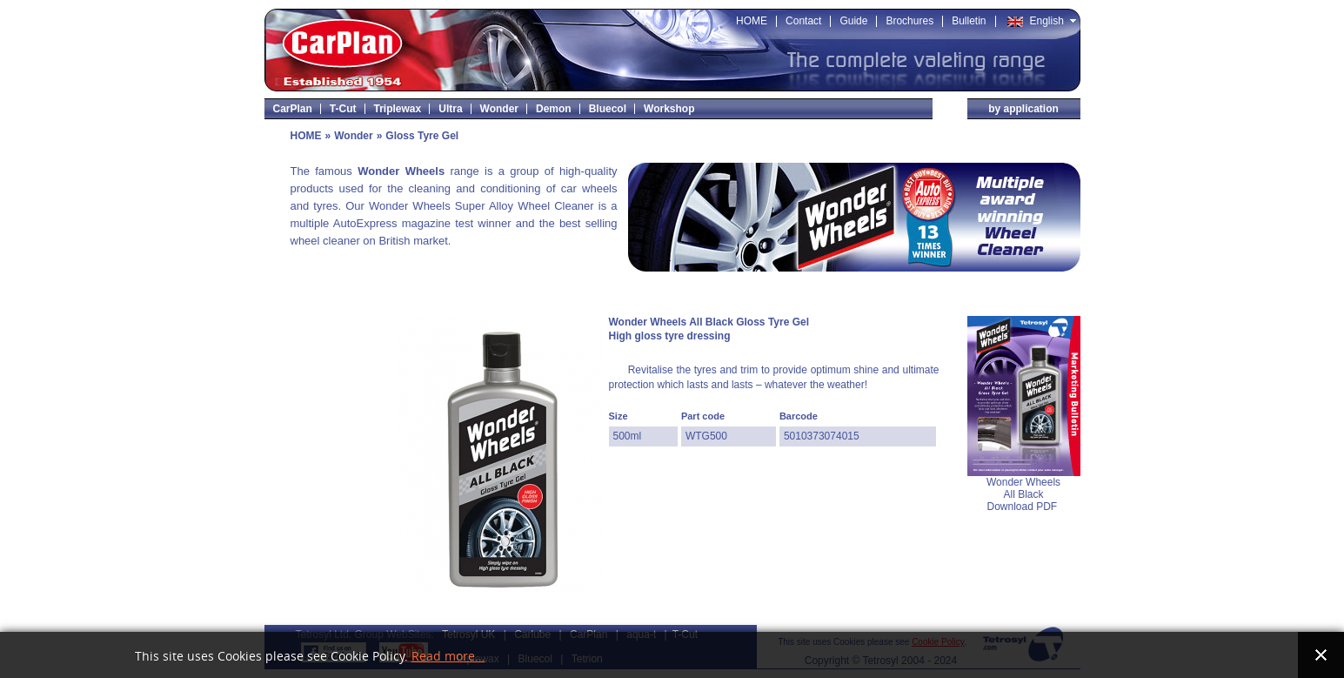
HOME (306, 136)
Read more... (448, 656)
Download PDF (1023, 506)
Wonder (353, 136)
